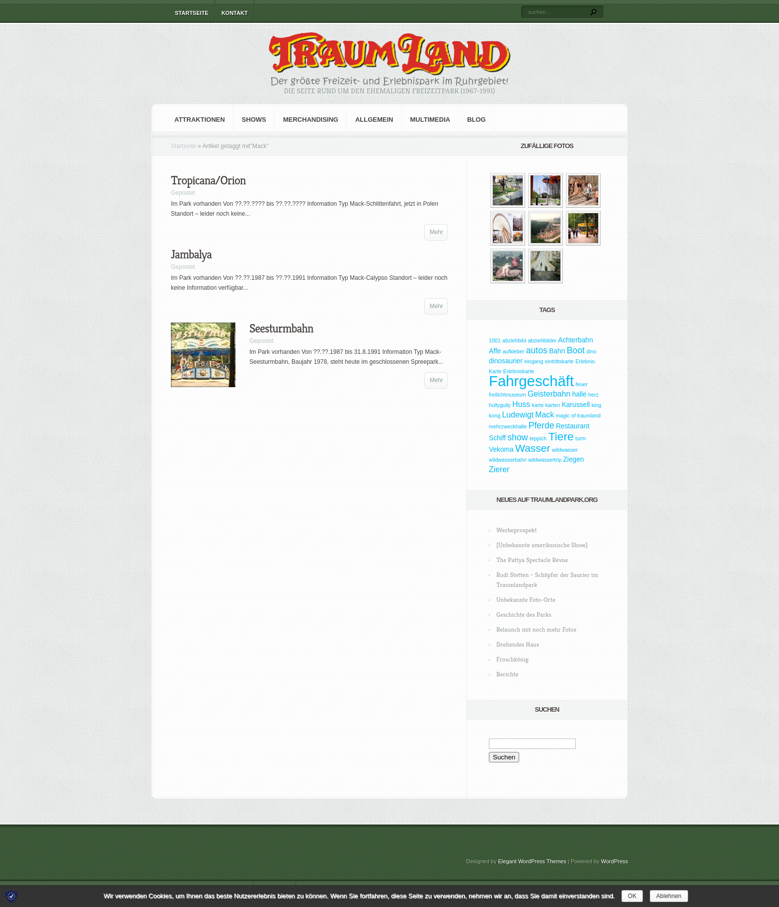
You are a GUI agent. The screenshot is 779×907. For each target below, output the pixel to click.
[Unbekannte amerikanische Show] (542, 545)
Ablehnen (669, 896)
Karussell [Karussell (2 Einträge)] (576, 405)
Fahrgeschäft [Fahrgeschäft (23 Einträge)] (531, 381)
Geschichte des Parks (523, 614)
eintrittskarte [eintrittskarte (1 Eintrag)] (559, 361)
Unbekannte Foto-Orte (525, 599)
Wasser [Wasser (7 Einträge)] (532, 448)
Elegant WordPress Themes (532, 861)
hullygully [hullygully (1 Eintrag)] (500, 405)
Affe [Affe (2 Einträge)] (495, 351)
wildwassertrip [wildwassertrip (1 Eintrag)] (544, 460)
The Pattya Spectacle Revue (532, 560)
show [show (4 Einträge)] (518, 437)
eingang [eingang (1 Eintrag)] (533, 361)
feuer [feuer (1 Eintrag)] (582, 384)
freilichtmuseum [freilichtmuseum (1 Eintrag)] (507, 395)
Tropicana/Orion (208, 180)
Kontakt (235, 13)
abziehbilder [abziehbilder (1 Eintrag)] (542, 340)
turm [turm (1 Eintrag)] (580, 438)
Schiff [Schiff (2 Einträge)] (497, 438)
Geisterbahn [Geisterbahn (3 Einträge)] (549, 394)
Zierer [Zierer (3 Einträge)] (499, 469)
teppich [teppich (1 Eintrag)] (538, 438)
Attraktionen (199, 119)
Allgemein (374, 119)
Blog (476, 119)
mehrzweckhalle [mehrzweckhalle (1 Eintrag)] (508, 426)
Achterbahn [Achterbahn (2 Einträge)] (575, 340)
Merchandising (310, 119)
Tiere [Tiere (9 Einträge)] (561, 436)
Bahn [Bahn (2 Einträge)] (557, 351)
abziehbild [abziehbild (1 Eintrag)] (514, 340)
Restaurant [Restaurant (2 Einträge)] (572, 426)
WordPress (614, 861)
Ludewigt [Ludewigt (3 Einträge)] (517, 415)
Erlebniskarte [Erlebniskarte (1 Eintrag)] (518, 371)
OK (632, 896)
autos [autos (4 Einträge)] (536, 350)
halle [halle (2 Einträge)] (579, 394)
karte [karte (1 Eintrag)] (538, 405)
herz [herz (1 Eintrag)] (593, 395)
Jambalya (191, 254)
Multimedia (430, 119)
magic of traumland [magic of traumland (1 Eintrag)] (578, 415)
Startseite (192, 13)
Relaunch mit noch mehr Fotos (536, 629)
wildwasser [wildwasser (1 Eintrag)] (565, 450)
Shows (254, 119)
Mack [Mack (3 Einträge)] (544, 415)
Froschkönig (512, 659)
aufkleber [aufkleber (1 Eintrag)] (514, 351)
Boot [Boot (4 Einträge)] (576, 350)
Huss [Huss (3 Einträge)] (521, 404)
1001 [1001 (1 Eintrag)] (495, 340)
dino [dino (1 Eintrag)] (591, 351)
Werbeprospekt (516, 530)
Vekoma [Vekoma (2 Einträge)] (501, 449)
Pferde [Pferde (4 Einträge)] (541, 425)
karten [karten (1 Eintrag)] (552, 405)
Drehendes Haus (517, 644)
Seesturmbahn (281, 328)
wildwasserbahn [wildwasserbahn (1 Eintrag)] (508, 460)
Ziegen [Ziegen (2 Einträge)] (573, 459)
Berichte (507, 674)
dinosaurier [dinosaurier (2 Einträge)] (506, 361)
